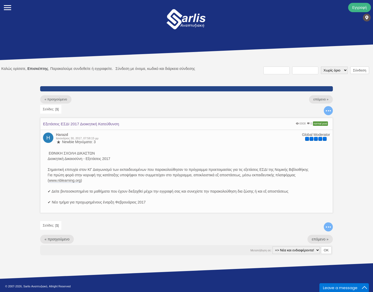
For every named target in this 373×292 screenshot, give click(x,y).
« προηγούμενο (56, 99)
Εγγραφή (359, 7)
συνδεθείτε (82, 69)
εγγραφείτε (103, 69)
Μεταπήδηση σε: (260, 250)
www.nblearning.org (65, 180)
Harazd (62, 135)
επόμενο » (320, 99)
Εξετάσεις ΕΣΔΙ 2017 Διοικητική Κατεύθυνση (81, 124)
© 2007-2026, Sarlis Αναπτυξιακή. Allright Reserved (38, 286)
